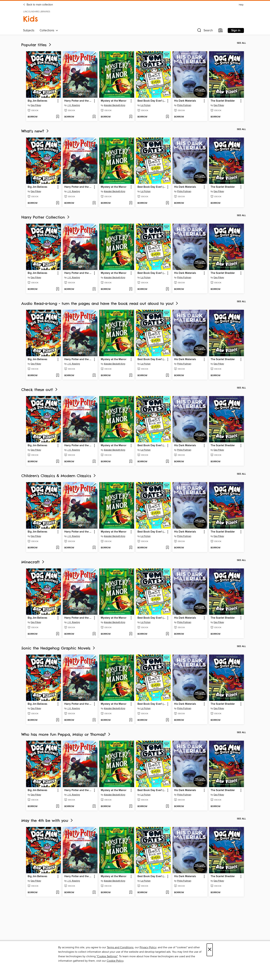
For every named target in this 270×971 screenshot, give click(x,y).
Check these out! (39, 389)
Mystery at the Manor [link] (113, 100)
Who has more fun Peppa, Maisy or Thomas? (66, 734)
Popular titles (36, 44)
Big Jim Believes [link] (37, 100)
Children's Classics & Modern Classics (58, 475)
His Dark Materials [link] (185, 100)
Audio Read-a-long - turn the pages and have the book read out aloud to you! (100, 303)
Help (241, 5)
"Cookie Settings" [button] (107, 956)
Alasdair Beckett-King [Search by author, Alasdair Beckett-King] (114, 105)
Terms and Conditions (120, 947)
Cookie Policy (115, 961)
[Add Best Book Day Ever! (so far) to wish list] (167, 117)
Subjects (28, 30)
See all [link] (241, 43)
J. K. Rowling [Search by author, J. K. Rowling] (73, 105)
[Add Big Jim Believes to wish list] (57, 117)
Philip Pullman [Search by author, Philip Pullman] (184, 105)
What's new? (35, 131)
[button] (204, 31)
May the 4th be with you (47, 820)
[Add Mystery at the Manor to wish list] (130, 117)
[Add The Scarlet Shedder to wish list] (240, 117)
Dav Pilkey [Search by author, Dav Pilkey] (36, 105)
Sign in (235, 30)
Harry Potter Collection (45, 217)
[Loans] (220, 31)
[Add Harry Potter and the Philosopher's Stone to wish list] (94, 117)
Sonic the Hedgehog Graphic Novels (58, 648)
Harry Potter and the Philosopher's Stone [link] (78, 100)
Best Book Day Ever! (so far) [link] (151, 100)
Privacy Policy (148, 947)
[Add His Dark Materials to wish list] (204, 117)
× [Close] (209, 949)
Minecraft (33, 562)
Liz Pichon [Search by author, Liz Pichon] (145, 105)
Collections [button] (49, 30)
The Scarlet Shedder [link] (223, 100)
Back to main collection (38, 4)
